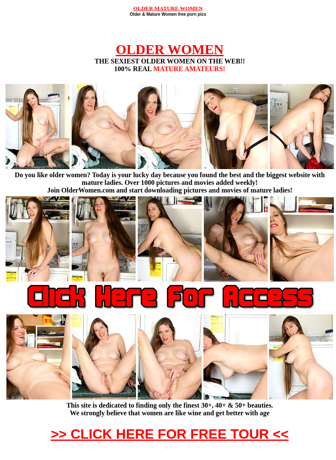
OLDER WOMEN (170, 49)
